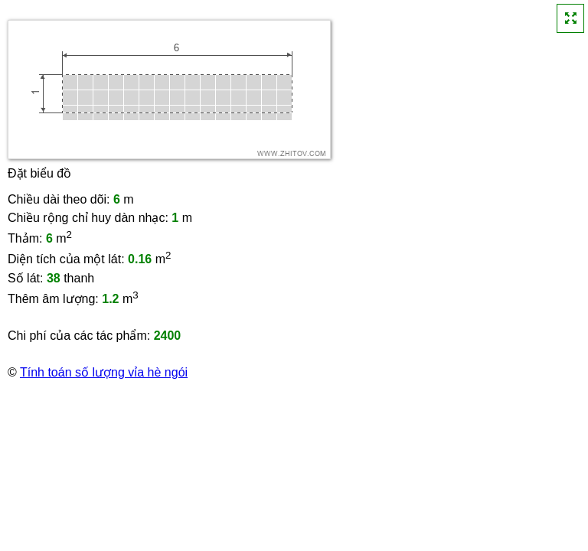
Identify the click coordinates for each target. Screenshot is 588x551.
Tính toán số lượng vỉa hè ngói (104, 372)
